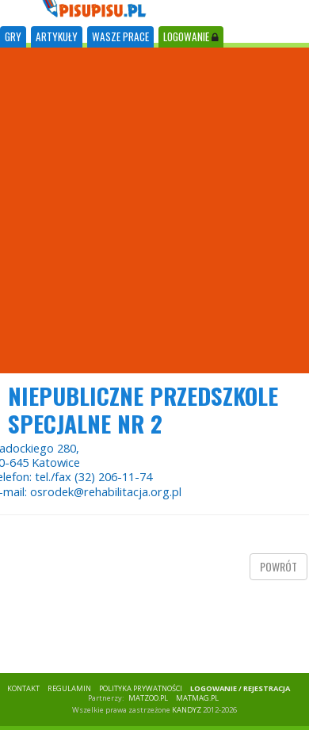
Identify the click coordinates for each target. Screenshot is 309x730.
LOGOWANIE (191, 36)
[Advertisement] (148, 210)
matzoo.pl (148, 698)
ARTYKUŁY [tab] (57, 36)
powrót (278, 566)
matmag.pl (197, 698)
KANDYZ (186, 710)
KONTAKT (23, 688)
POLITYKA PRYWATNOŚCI (140, 688)
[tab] (13, 37)
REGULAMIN (69, 688)
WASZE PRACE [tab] (120, 36)
